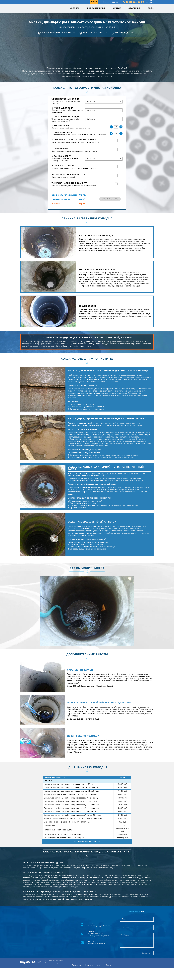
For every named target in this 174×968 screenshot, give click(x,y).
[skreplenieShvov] (116, 133)
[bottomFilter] (104, 159)
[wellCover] (104, 119)
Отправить (146, 953)
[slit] (104, 101)
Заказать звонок (110, 2)
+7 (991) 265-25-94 (133, 2)
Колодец (74, 8)
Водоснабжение (96, 8)
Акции (94, 2)
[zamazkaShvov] (116, 127)
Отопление (134, 8)
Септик (117, 8)
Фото (99, 965)
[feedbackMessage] (137, 940)
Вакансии (89, 965)
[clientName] (137, 919)
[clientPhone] (137, 927)
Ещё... (151, 8)
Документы (76, 965)
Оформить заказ (110, 199)
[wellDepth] (104, 110)
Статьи (108, 965)
